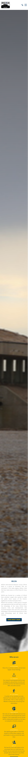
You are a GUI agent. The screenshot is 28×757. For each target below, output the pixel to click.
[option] (14, 567)
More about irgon (14, 619)
